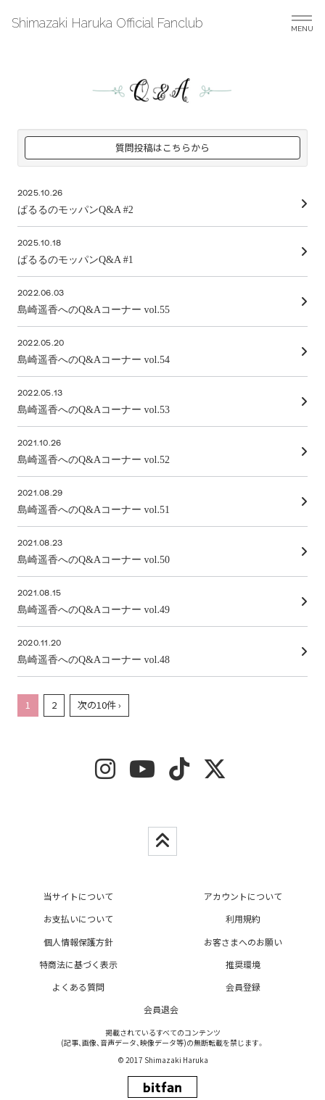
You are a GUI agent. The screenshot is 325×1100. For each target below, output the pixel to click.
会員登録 (243, 986)
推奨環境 (243, 964)
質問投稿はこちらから (162, 147)
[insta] (105, 773)
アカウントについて (243, 896)
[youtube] (142, 773)
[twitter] (214, 773)
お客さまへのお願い (243, 942)
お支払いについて (78, 918)
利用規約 (243, 918)
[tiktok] (179, 773)
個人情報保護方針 (78, 942)
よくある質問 (78, 986)
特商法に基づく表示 (78, 964)
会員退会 (161, 1009)
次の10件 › (99, 705)
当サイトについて (78, 896)
